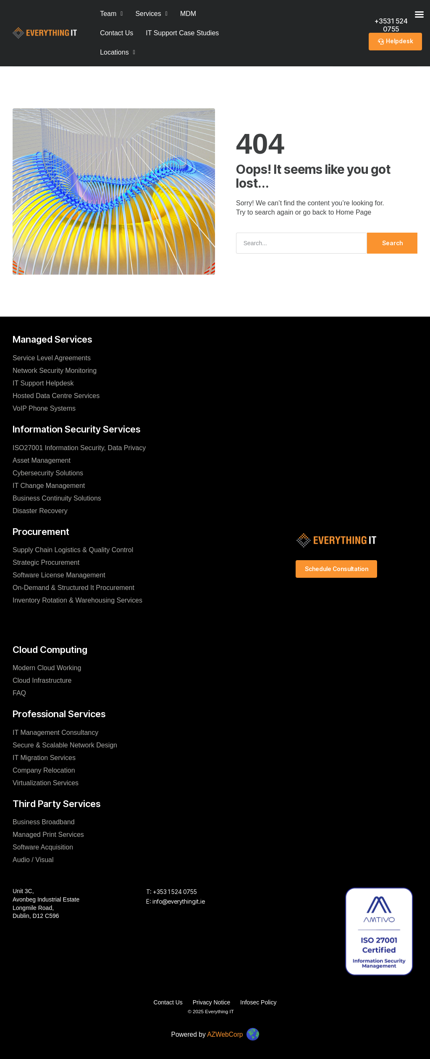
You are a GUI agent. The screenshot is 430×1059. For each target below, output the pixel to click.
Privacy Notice (211, 1002)
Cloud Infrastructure (42, 680)
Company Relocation (44, 769)
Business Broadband (44, 822)
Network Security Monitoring (55, 370)
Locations (117, 52)
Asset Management (42, 460)
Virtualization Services (46, 782)
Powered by (207, 1034)
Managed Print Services (48, 834)
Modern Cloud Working (47, 667)
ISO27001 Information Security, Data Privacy (79, 447)
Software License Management (59, 575)
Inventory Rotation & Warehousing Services (77, 600)
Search (392, 242)
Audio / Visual (33, 859)
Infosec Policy (259, 1002)
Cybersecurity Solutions (48, 472)
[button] (118, 52)
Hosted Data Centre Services (56, 395)
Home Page (354, 212)
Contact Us (116, 33)
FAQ (19, 693)
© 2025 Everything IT (211, 1011)
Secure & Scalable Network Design (65, 744)
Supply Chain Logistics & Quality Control (73, 549)
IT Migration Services (44, 757)
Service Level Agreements (52, 357)
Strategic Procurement (46, 562)
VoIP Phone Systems (44, 408)
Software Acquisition (43, 847)
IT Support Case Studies (182, 33)
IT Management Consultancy (55, 732)
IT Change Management (49, 485)
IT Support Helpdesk (43, 382)
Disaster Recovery (40, 510)
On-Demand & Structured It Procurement (73, 587)
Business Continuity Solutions (57, 497)
